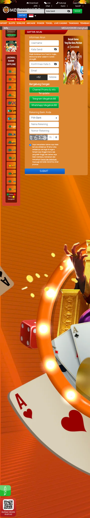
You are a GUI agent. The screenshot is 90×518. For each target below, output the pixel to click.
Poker (40, 23)
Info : (6, 28)
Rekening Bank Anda (40, 112)
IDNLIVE (21, 23)
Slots (12, 23)
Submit (44, 171)
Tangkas (74, 23)
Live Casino (60, 23)
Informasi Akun (37, 37)
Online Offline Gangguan (11, 196)
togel (49, 23)
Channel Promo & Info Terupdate (44, 90)
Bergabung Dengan (39, 84)
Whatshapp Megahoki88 (44, 105)
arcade (31, 23)
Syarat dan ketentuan (49, 160)
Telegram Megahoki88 (44, 98)
